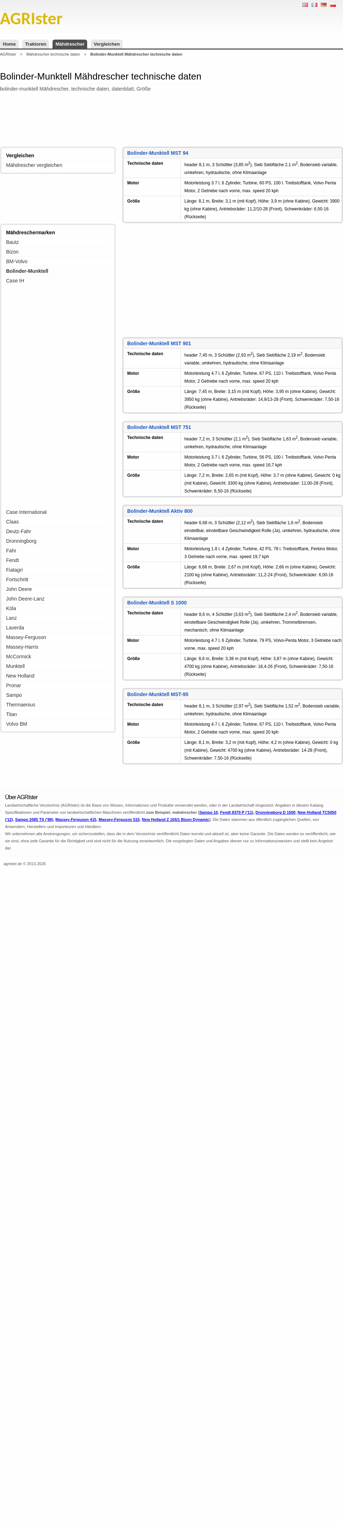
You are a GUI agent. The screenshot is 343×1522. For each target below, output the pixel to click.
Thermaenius (20, 705)
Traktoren (35, 44)
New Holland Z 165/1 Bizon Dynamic (175, 819)
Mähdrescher (69, 44)
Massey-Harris (22, 647)
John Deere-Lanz (25, 599)
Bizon (12, 252)
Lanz (11, 618)
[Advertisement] (171, 120)
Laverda (15, 627)
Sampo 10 (208, 812)
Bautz (12, 242)
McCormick (18, 656)
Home (9, 44)
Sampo (14, 695)
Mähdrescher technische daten (53, 54)
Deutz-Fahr (18, 531)
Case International (26, 512)
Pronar (13, 685)
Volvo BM (16, 724)
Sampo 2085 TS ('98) (34, 819)
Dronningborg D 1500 (275, 812)
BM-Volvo (17, 261)
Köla (11, 608)
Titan (11, 714)
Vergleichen (107, 44)
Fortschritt (17, 579)
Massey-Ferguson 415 (75, 819)
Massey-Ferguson (26, 637)
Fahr (11, 550)
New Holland (20, 676)
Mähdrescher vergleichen (34, 165)
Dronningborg (21, 541)
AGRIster (8, 54)
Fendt (12, 560)
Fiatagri (14, 570)
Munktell (15, 666)
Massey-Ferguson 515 (119, 819)
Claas (12, 522)
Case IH (15, 281)
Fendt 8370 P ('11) (236, 812)
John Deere (19, 589)
